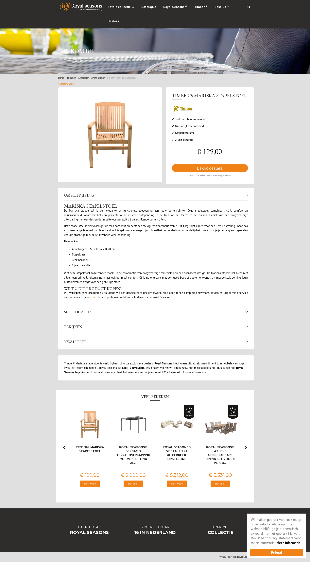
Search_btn (249, 7)
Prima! (276, 552)
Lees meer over (89, 527)
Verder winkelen (67, 83)
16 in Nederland (155, 532)
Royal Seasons (89, 532)
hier (94, 297)
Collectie (220, 532)
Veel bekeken (155, 396)
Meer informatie (288, 542)
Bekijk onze (220, 527)
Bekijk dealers (210, 168)
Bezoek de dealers (155, 527)
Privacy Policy (225, 557)
